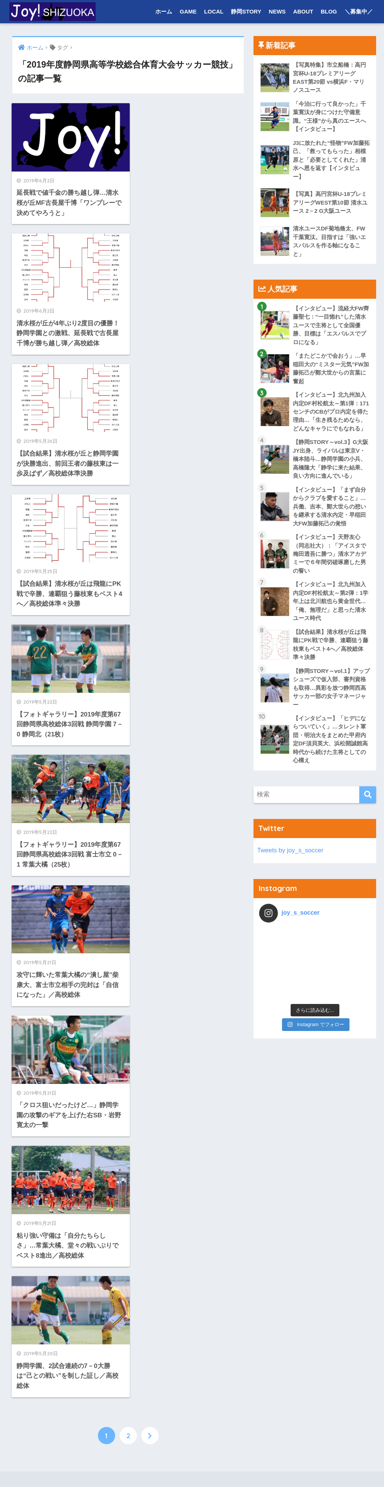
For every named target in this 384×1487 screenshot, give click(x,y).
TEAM (37, 1260)
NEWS (277, 11)
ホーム (163, 11)
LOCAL (214, 11)
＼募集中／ (359, 11)
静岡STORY (246, 11)
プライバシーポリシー (214, 1467)
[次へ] (150, 770)
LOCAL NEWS (48, 1277)
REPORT (41, 1195)
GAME (188, 11)
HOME (192, 1450)
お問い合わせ (162, 1467)
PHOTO (40, 1145)
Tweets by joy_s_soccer (290, 854)
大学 (35, 1113)
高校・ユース (46, 1129)
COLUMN (42, 1097)
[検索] (367, 798)
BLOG (329, 11)
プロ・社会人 (46, 1310)
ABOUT (303, 11)
